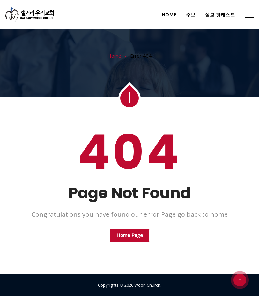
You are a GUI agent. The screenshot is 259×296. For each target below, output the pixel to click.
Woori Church (147, 285)
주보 (191, 15)
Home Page (129, 235)
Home (169, 15)
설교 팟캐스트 (220, 15)
